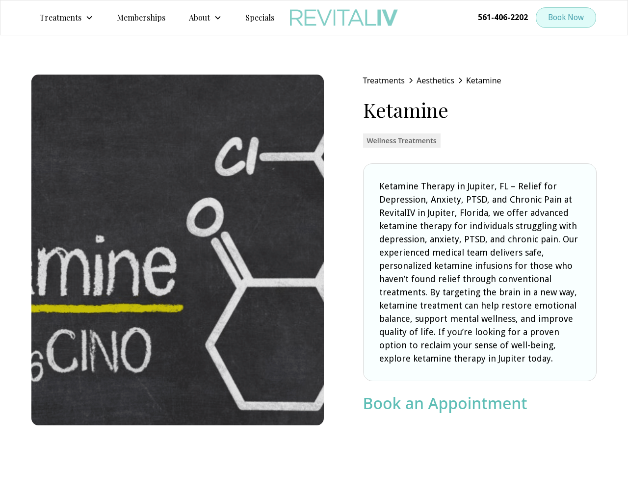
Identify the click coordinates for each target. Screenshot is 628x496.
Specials (259, 17)
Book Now (566, 17)
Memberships (141, 17)
